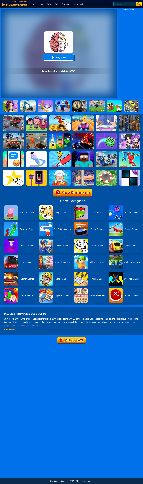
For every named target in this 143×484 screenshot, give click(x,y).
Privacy (78, 481)
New (34, 4)
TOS (72, 481)
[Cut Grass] (106, 171)
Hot (41, 4)
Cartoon (66, 4)
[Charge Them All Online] (36, 171)
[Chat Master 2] (13, 152)
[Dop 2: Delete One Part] (106, 116)
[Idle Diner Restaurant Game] (60, 171)
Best (49, 4)
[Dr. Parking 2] (13, 116)
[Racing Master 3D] (83, 116)
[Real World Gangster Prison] (129, 116)
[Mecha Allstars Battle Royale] (106, 152)
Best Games (88, 481)
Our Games (54, 481)
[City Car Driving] (13, 134)
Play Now (58, 57)
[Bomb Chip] (60, 116)
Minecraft (78, 4)
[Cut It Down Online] (13, 171)
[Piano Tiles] (129, 171)
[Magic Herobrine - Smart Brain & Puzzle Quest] (83, 152)
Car (56, 4)
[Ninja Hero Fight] (83, 134)
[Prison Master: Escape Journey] (36, 134)
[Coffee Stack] (60, 134)
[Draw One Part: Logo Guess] (60, 152)
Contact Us (64, 481)
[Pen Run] (36, 152)
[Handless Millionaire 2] (83, 171)
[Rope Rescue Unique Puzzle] (129, 152)
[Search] (124, 4)
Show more (9, 330)
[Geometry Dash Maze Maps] (106, 134)
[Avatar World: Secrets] (129, 134)
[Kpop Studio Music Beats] (36, 116)
